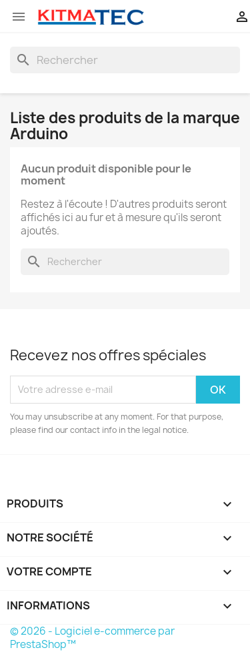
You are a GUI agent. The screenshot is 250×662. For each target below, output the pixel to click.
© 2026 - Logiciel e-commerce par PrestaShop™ (92, 637)
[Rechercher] (125, 60)
